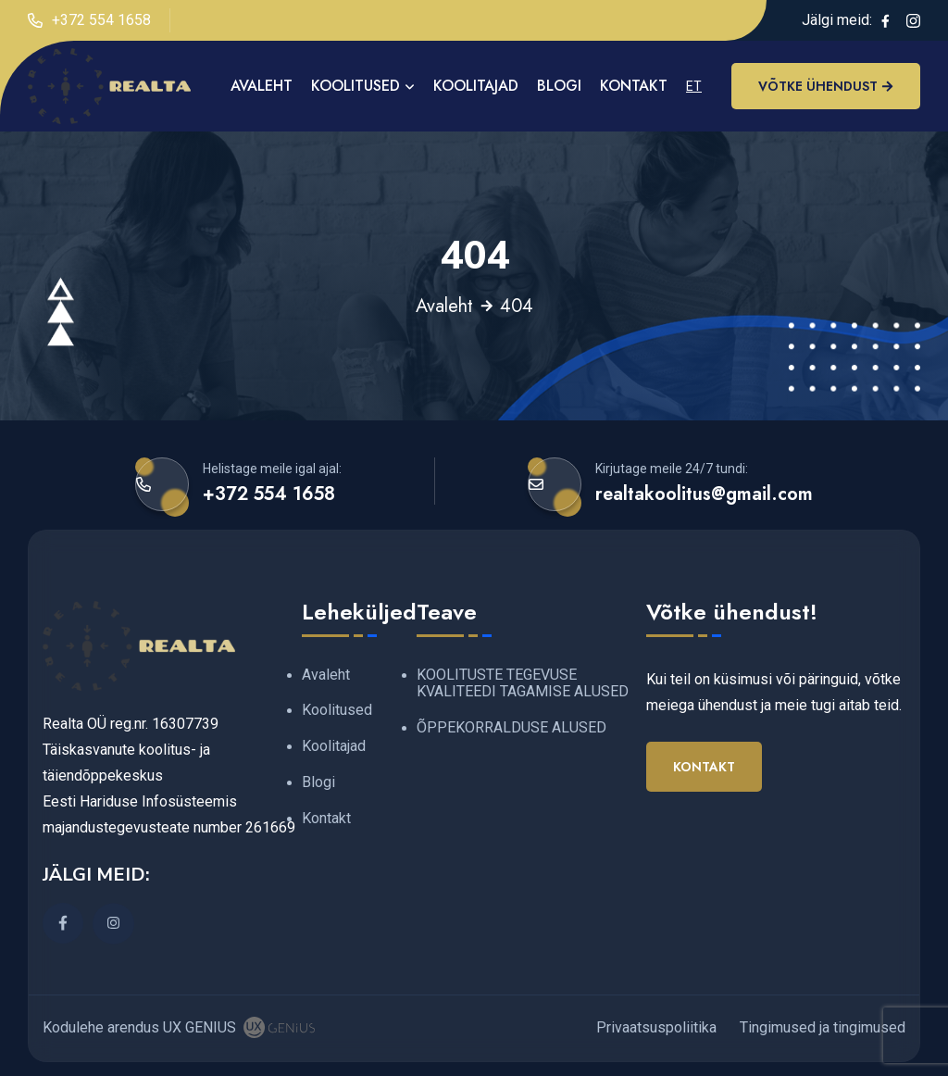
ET (694, 86)
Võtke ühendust (825, 86)
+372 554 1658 (89, 20)
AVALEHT (262, 85)
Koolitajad (475, 85)
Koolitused (355, 85)
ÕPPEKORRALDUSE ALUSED (511, 727)
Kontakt (633, 85)
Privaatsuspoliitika (656, 1027)
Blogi (559, 85)
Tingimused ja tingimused (822, 1027)
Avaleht (444, 306)
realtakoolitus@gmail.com (704, 494)
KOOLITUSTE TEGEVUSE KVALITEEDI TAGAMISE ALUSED (523, 683)
